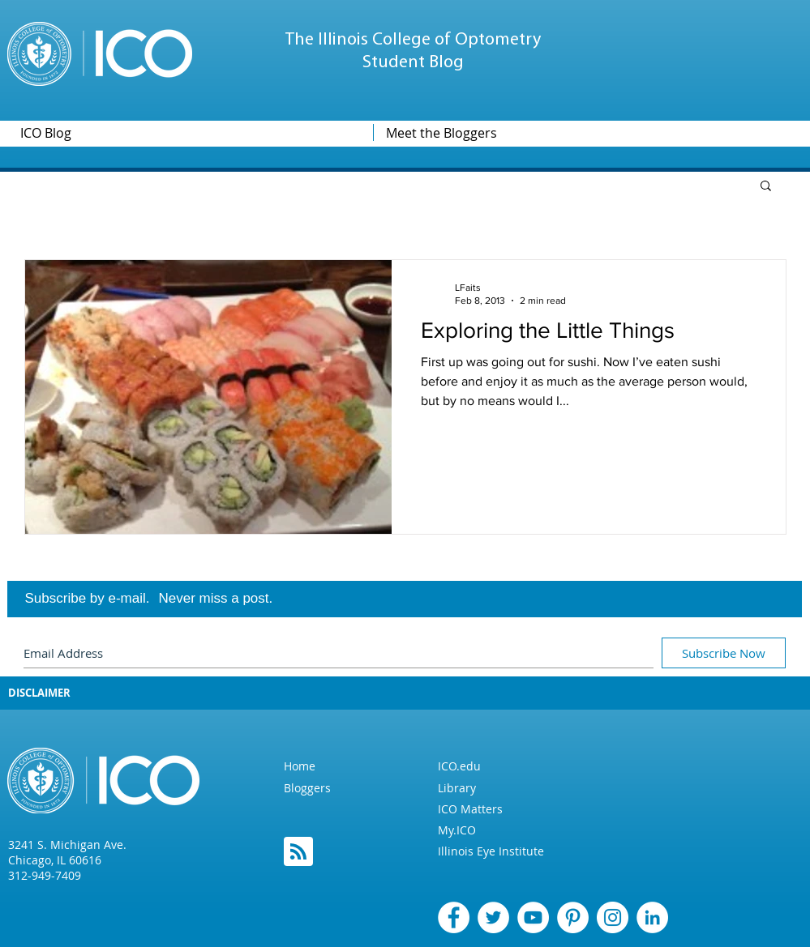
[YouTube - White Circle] (533, 917)
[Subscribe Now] (724, 653)
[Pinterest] (573, 917)
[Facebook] (453, 917)
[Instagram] (612, 917)
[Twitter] (493, 917)
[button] (766, 186)
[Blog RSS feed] (298, 852)
